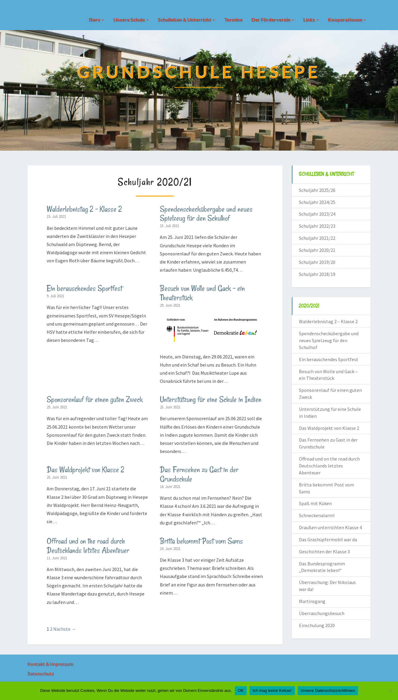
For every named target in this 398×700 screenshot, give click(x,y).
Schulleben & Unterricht (186, 19)
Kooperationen (347, 19)
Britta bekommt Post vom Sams (201, 541)
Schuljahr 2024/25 (317, 202)
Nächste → (64, 629)
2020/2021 (309, 305)
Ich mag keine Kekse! (272, 690)
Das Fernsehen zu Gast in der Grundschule (199, 474)
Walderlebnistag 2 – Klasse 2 (84, 209)
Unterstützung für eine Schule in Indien (210, 399)
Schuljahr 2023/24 (317, 214)
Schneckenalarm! (316, 515)
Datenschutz (40, 673)
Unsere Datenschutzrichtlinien (328, 690)
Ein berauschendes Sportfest (84, 288)
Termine (233, 19)
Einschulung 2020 (317, 625)
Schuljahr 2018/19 (317, 274)
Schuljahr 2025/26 (317, 190)
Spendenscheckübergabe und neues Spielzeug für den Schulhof (206, 213)
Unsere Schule (131, 19)
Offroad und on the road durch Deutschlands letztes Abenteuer (88, 545)
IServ (96, 19)
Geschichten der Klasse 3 (324, 551)
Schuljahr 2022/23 (317, 226)
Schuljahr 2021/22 (317, 238)
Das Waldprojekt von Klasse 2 (85, 469)
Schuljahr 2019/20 (317, 262)
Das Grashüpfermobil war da (328, 539)
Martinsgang (312, 601)
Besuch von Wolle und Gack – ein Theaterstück (202, 293)
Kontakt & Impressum (50, 664)
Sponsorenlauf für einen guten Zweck (95, 399)
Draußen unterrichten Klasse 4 (330, 527)
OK (241, 690)
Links (311, 19)
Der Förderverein (272, 19)
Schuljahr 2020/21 (317, 250)
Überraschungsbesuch (321, 613)
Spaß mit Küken (315, 503)
